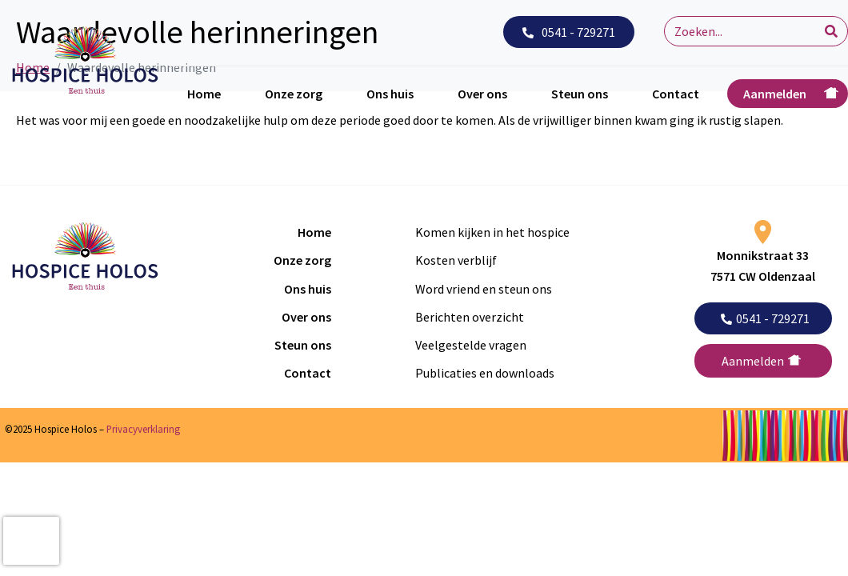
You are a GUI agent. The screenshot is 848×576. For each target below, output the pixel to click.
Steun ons (579, 94)
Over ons (482, 94)
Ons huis (390, 94)
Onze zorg (293, 94)
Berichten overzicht (469, 317)
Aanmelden (774, 94)
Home (204, 94)
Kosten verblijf (456, 260)
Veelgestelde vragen (470, 345)
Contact (675, 94)
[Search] (831, 31)
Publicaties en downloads (484, 373)
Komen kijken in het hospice (492, 232)
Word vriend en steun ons (483, 289)
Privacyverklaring (143, 428)
